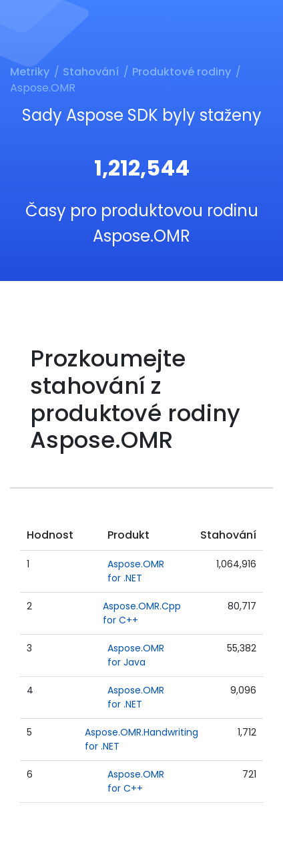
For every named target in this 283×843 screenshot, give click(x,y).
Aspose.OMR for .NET (135, 571)
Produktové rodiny (181, 71)
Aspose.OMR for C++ (135, 781)
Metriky (29, 71)
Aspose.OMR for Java (135, 655)
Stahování (91, 71)
